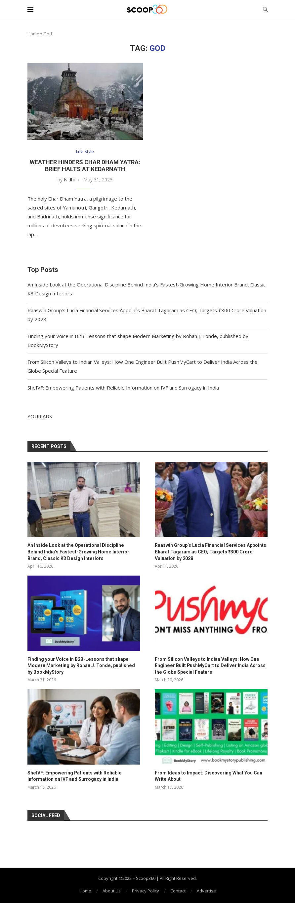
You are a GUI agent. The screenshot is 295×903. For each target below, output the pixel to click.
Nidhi (69, 179)
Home (33, 34)
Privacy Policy (145, 890)
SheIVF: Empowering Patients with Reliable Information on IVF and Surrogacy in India (123, 387)
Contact (178, 890)
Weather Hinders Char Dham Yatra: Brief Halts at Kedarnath (85, 165)
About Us (112, 890)
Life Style (85, 151)
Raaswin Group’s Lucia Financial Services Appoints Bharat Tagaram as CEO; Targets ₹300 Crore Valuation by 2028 (210, 552)
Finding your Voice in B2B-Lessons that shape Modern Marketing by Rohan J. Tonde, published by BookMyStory (83, 665)
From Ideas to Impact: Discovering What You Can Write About (208, 776)
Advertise (206, 890)
